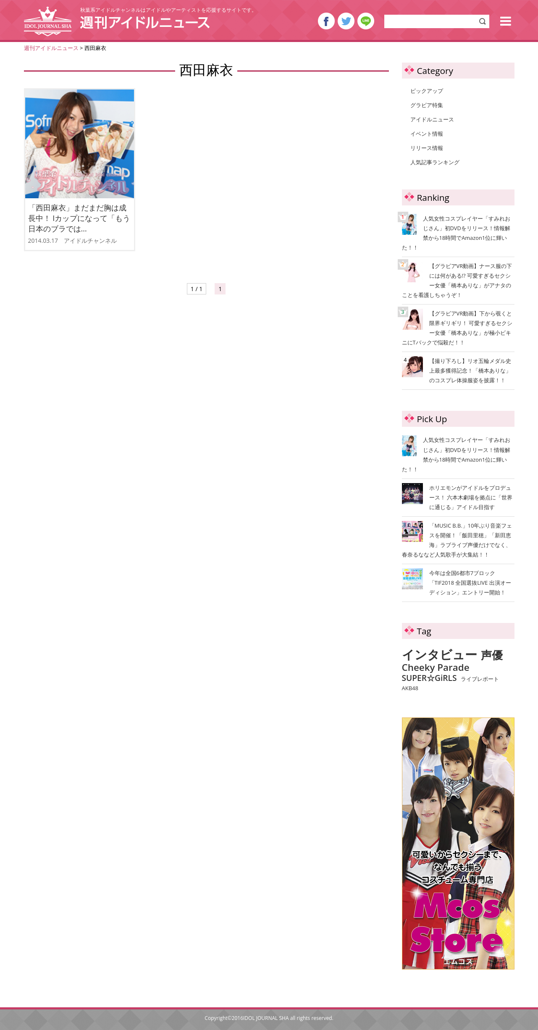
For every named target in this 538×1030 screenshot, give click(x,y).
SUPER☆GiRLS (429, 678)
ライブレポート (480, 679)
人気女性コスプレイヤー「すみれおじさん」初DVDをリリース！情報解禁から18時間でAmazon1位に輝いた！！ (456, 232)
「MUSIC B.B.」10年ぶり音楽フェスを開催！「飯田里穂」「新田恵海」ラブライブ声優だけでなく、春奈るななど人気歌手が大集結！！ (457, 540)
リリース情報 (426, 148)
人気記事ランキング (434, 162)
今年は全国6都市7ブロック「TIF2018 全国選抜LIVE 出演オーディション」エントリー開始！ (470, 582)
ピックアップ (426, 91)
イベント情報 (426, 133)
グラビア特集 (426, 105)
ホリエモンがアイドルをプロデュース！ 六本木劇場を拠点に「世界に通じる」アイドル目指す (470, 497)
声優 (492, 655)
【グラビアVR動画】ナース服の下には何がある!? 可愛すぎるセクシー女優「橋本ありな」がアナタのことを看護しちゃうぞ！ (457, 280)
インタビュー (439, 654)
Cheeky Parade (436, 667)
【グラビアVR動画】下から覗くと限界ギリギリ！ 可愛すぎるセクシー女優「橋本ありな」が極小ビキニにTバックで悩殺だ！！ (457, 327)
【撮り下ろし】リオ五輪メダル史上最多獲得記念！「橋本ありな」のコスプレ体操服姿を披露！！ (457, 370)
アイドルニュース (432, 119)
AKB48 (410, 688)
